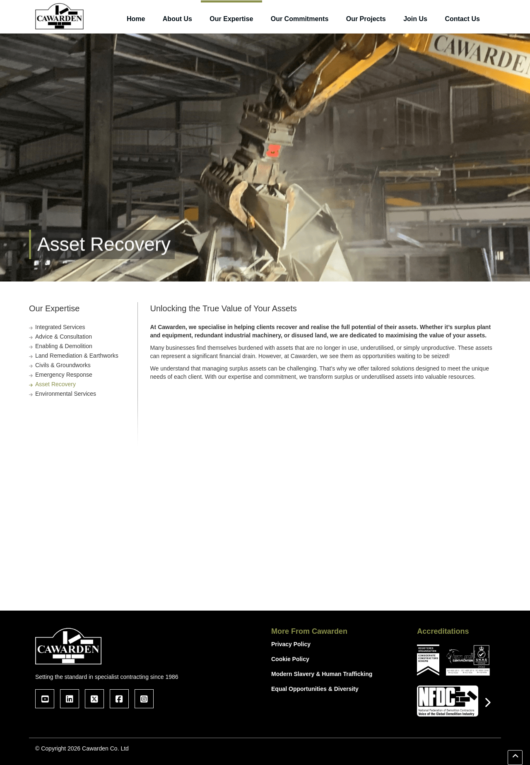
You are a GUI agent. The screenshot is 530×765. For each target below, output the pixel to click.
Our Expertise (231, 18)
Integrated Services (60, 327)
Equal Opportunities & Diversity (315, 689)
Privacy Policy (291, 644)
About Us (177, 18)
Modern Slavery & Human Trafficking (321, 674)
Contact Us (462, 18)
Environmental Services (65, 393)
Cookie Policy (290, 659)
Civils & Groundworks (63, 365)
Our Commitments (300, 18)
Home (136, 18)
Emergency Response (63, 374)
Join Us (415, 18)
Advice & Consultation (63, 336)
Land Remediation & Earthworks (76, 355)
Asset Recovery (55, 384)
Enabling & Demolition (63, 346)
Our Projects (366, 18)
